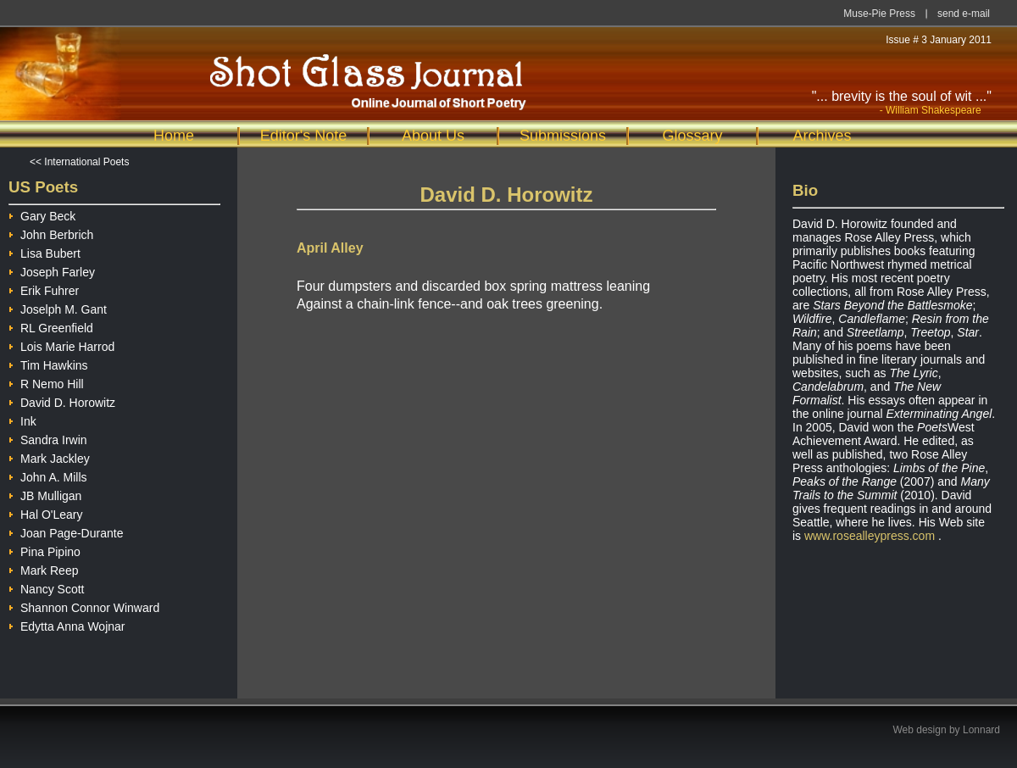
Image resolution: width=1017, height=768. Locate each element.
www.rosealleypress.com (869, 536)
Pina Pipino (44, 550)
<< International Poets (79, 162)
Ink (22, 419)
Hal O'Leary (45, 512)
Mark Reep (43, 568)
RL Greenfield (50, 326)
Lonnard (981, 730)
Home (173, 135)
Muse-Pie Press (879, 13)
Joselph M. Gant (57, 307)
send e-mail (963, 13)
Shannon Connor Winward (83, 606)
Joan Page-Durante (65, 531)
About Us (433, 135)
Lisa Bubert (44, 251)
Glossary (692, 135)
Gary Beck (41, 214)
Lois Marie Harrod (61, 344)
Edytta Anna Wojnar (66, 624)
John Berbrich (50, 233)
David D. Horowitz (61, 400)
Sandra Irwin (47, 438)
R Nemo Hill (46, 382)
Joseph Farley (51, 270)
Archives (821, 135)
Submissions (563, 135)
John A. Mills (47, 475)
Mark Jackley (49, 456)
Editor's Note (303, 135)
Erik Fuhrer (43, 289)
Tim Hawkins (48, 363)
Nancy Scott (46, 587)
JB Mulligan (44, 494)
